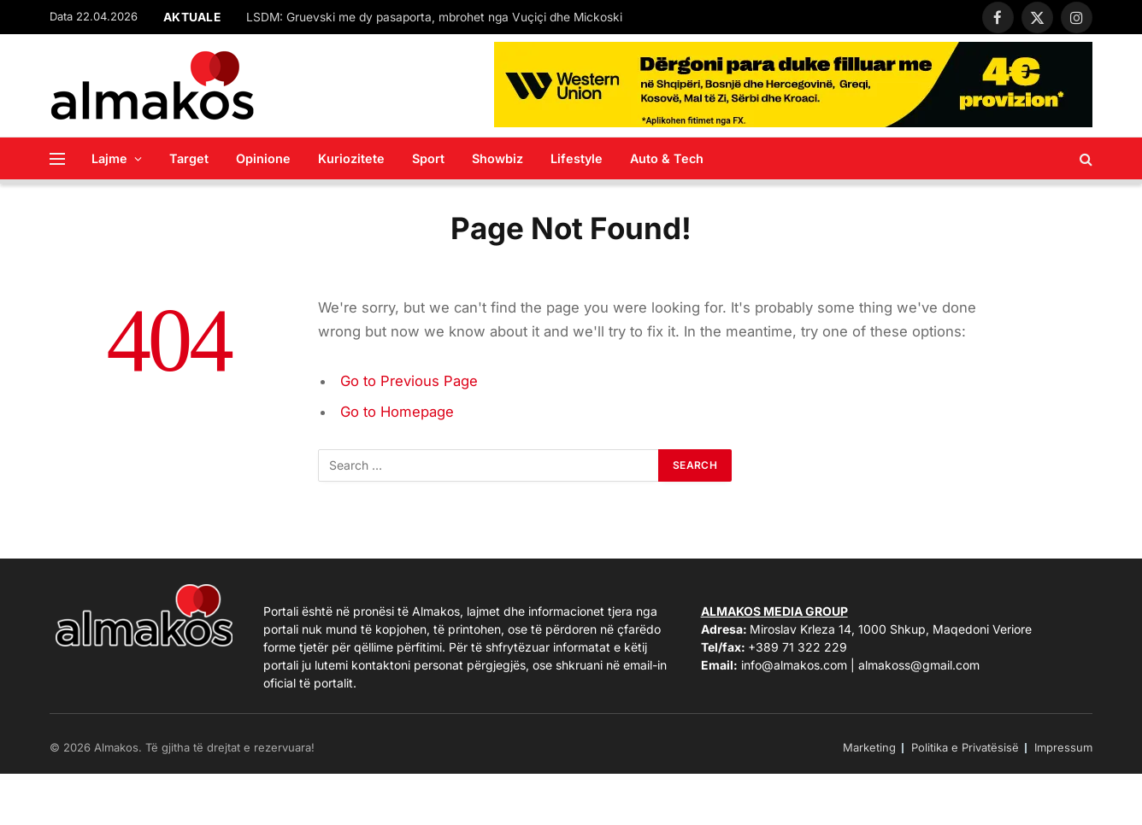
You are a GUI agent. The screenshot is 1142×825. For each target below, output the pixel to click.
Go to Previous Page (409, 380)
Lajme (109, 158)
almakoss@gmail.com (919, 665)
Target (189, 158)
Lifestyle (576, 158)
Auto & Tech (666, 158)
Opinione (263, 158)
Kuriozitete (351, 158)
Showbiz (497, 158)
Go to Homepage (397, 411)
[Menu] (57, 158)
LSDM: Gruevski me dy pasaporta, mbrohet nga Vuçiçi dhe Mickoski (434, 17)
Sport (428, 158)
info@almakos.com (794, 665)
